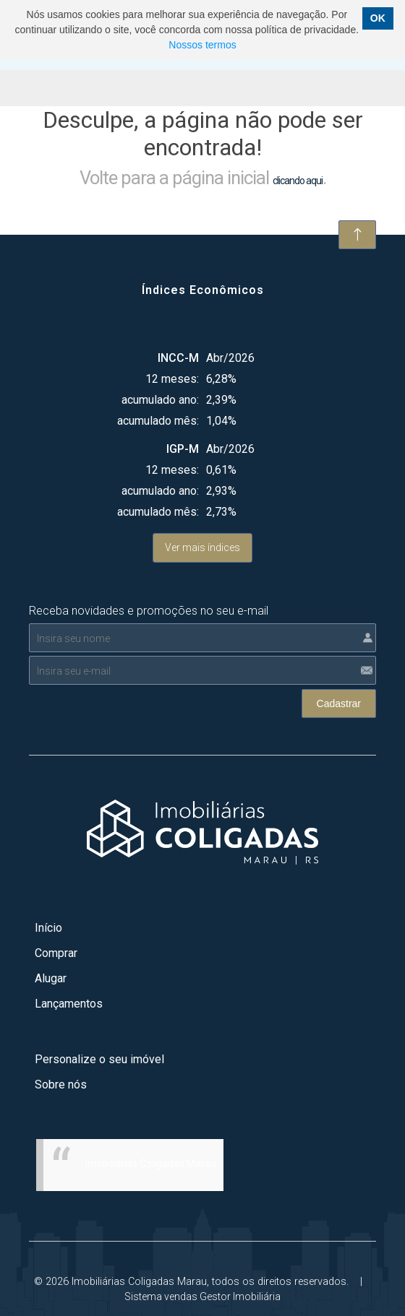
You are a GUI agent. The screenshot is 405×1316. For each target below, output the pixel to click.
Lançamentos (69, 1003)
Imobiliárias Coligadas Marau (150, 1163)
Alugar (51, 978)
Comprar (56, 953)
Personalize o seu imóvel (99, 1059)
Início (48, 928)
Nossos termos (202, 45)
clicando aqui (298, 180)
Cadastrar (339, 703)
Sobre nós (61, 1084)
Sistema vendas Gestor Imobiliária (202, 1296)
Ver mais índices (202, 547)
